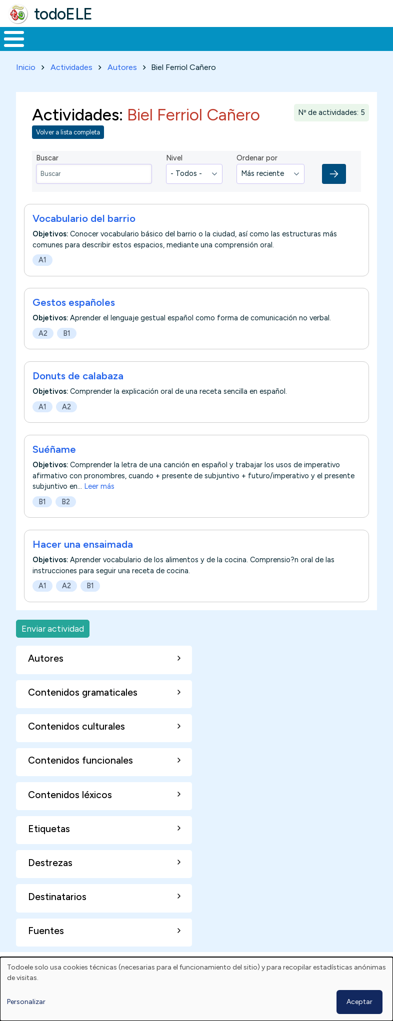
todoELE (63, 14)
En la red (218, 48)
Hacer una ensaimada (82, 563)
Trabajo (172, 48)
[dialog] (196, 989)
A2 (43, 351)
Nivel (174, 176)
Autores (122, 85)
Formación (112, 48)
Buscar (383, 38)
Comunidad (338, 48)
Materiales (48, 48)
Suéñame (54, 468)
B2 (66, 520)
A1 (42, 278)
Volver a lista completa (68, 150)
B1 (66, 351)
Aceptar (359, 1002)
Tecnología (271, 48)
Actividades (71, 85)
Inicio (9, 48)
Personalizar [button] (26, 1002)
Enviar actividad (53, 647)
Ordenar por (257, 176)
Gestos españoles (73, 321)
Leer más (99, 505)
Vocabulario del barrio (84, 237)
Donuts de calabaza (78, 394)
